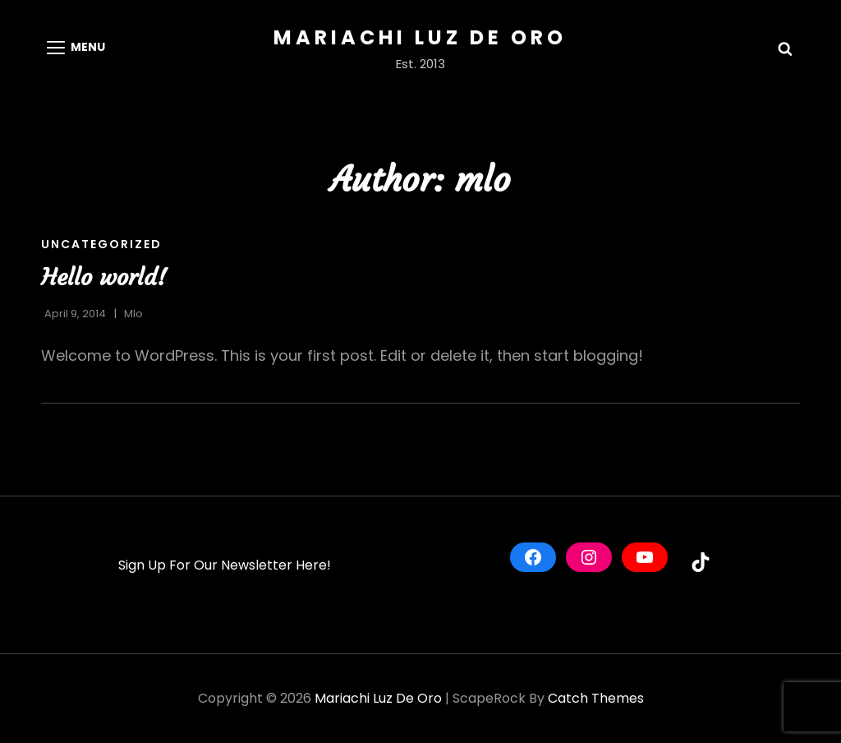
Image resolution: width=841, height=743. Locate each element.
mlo (133, 313)
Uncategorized (101, 244)
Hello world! (104, 277)
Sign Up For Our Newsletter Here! (224, 565)
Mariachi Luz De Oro (420, 37)
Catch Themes (596, 698)
